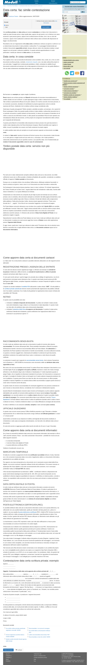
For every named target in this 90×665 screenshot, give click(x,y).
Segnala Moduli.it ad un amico (71, 60)
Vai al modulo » (46, 27)
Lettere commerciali (68, 62)
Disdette (37, 1)
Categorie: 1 (9, 655)
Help (35, 659)
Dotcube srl (70, 653)
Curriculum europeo (69, 88)
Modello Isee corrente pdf (70, 81)
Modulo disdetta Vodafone (70, 97)
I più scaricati (66, 68)
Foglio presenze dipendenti (71, 90)
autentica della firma (19, 309)
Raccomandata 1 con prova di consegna (39, 628)
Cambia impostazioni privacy (40, 657)
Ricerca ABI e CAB (68, 66)
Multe (36, 3)
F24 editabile (67, 99)
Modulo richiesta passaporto (71, 86)
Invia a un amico (8, 650)
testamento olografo (32, 62)
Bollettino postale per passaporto (72, 95)
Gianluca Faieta (13, 16)
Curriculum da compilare (70, 92)
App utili (8, 653)
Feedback (19, 650)
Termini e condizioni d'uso (40, 655)
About (7, 659)
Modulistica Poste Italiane (12, 5)
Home (4, 5)
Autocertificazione (53, 3)
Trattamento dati (37, 653)
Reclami (53, 1)
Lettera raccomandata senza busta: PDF (39, 634)
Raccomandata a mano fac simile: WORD (39, 637)
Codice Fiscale (67, 64)
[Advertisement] (32, 81)
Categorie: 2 (9, 657)
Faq (35, 661)
